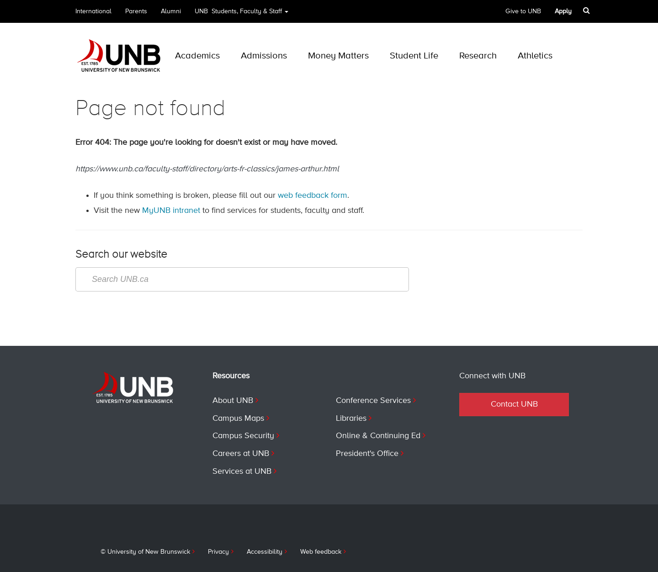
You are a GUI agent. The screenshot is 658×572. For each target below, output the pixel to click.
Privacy (218, 552)
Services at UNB (241, 471)
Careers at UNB (240, 454)
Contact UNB (514, 404)
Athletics (535, 56)
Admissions (264, 56)
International (93, 11)
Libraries (351, 418)
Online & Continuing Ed (378, 436)
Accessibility (264, 552)
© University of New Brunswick (145, 552)
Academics (197, 56)
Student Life (414, 56)
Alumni (171, 11)
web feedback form (312, 195)
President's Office (367, 454)
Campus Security (243, 436)
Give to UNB (523, 11)
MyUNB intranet (171, 211)
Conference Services (373, 401)
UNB (241, 14)
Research (478, 56)
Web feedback (320, 552)
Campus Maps (238, 418)
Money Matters (338, 56)
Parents (136, 11)
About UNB (232, 401)
